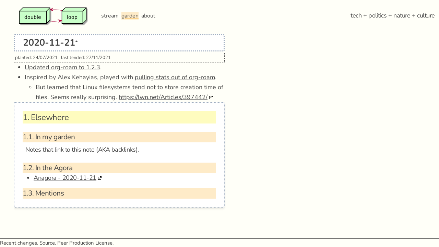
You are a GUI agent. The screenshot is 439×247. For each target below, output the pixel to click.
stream (110, 16)
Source (47, 242)
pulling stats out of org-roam (175, 77)
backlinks (123, 149)
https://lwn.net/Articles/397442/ (163, 97)
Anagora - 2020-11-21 (65, 178)
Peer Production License (84, 242)
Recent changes (18, 242)
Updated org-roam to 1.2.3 (62, 67)
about (148, 16)
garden (130, 16)
